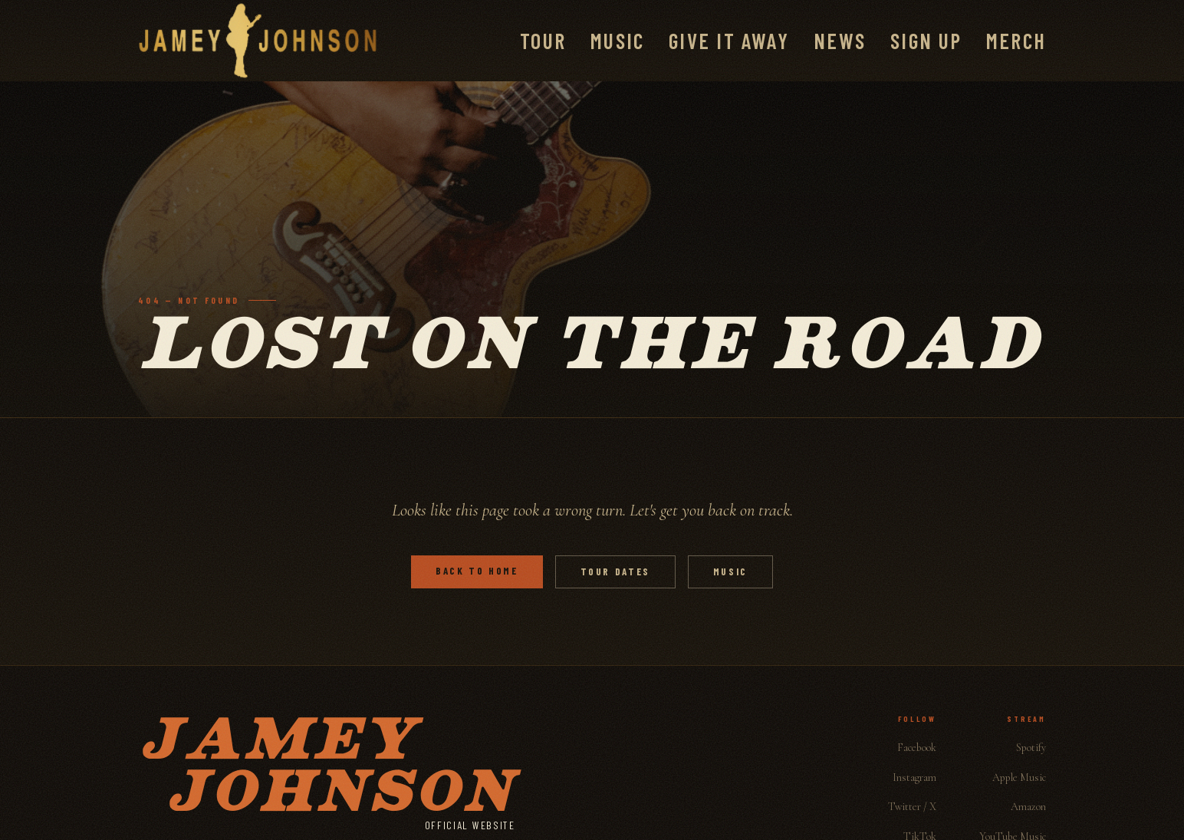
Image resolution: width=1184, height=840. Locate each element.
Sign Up (926, 41)
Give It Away (729, 41)
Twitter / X (912, 806)
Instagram (914, 777)
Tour (543, 41)
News (840, 41)
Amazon (1028, 806)
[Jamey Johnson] (257, 40)
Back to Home (477, 571)
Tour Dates (615, 571)
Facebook (916, 747)
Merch (1016, 41)
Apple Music (1019, 777)
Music (617, 41)
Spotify (1031, 747)
